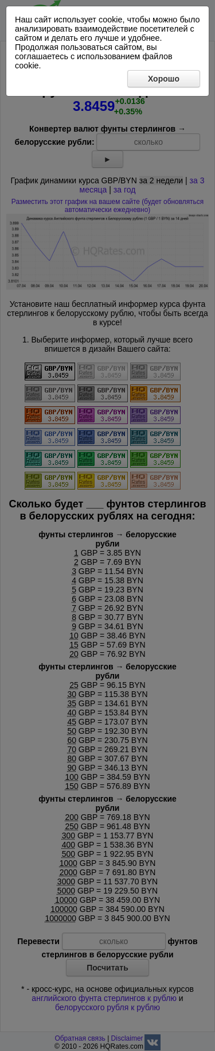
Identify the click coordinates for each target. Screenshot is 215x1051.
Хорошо (163, 78)
